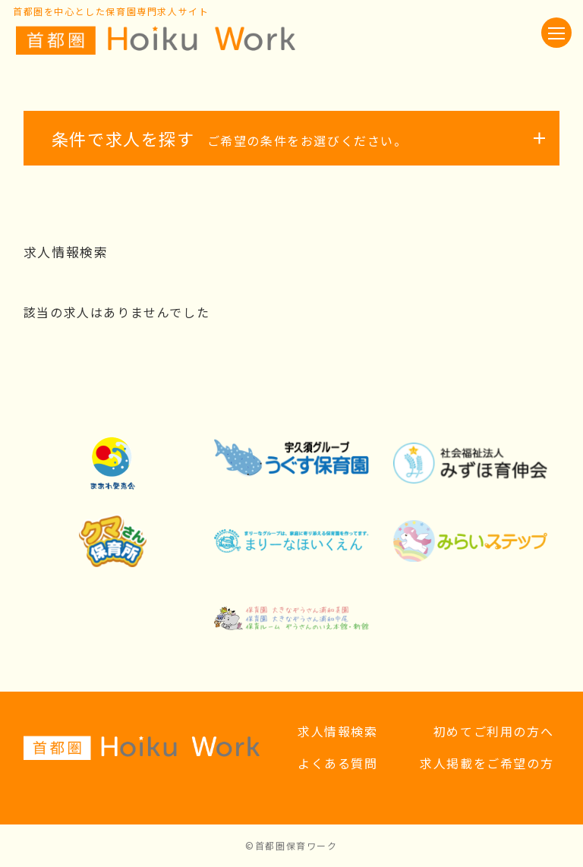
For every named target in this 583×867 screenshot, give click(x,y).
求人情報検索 (338, 731)
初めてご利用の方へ (493, 731)
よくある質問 (338, 763)
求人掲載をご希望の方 (486, 763)
